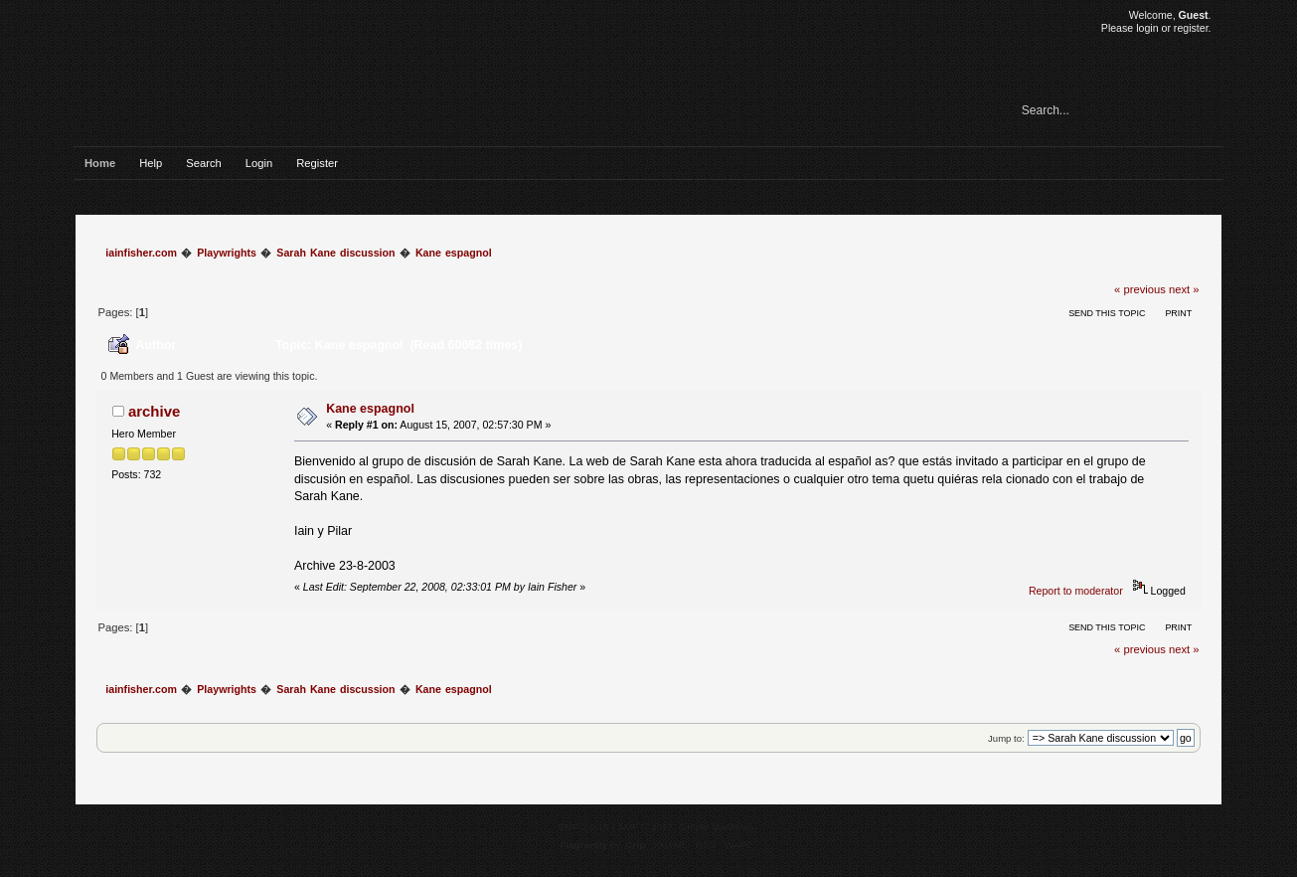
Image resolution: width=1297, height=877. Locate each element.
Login (258, 163)
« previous (1140, 289)
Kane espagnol (370, 409)
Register (317, 163)
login (1147, 28)
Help (150, 163)
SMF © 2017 (645, 826)
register (1191, 28)
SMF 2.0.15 (583, 826)
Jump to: (1006, 738)
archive (154, 411)
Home (99, 163)
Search (204, 163)
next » (1184, 289)
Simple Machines (716, 826)
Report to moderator (1076, 591)
